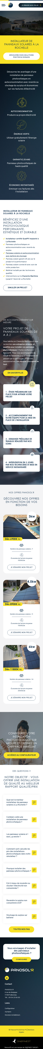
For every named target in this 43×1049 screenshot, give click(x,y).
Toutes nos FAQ (21, 929)
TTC (19, 539)
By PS (24, 1030)
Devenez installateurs (12, 1015)
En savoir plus (15, 373)
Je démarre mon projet (30, 5)
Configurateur (10, 1009)
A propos (8, 1012)
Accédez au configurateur (21, 755)
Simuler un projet (17, 287)
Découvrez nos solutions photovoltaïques (21, 56)
